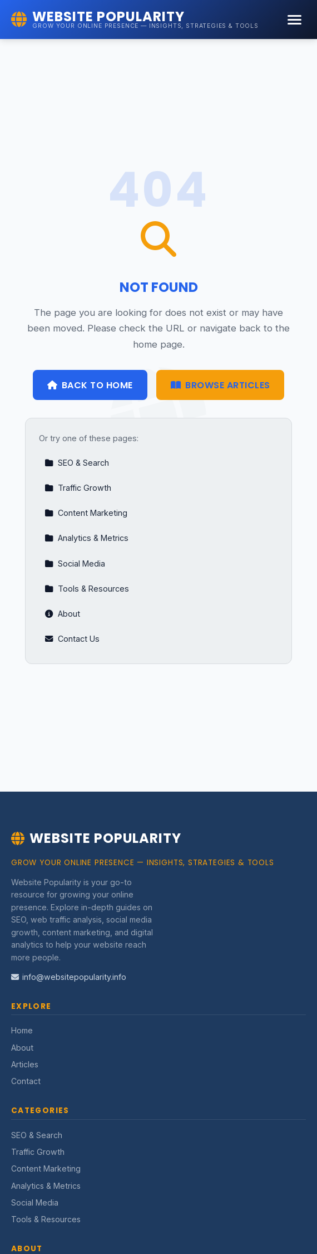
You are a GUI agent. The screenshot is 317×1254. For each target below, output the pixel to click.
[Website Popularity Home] (135, 19)
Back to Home (90, 385)
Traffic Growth (77, 487)
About (62, 613)
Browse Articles (220, 385)
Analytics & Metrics (86, 538)
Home (22, 1030)
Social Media (74, 563)
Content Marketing (85, 513)
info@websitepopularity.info (68, 977)
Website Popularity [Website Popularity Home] (96, 838)
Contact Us (72, 638)
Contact (26, 1081)
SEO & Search (76, 462)
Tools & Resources (86, 588)
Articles (24, 1064)
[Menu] (294, 19)
